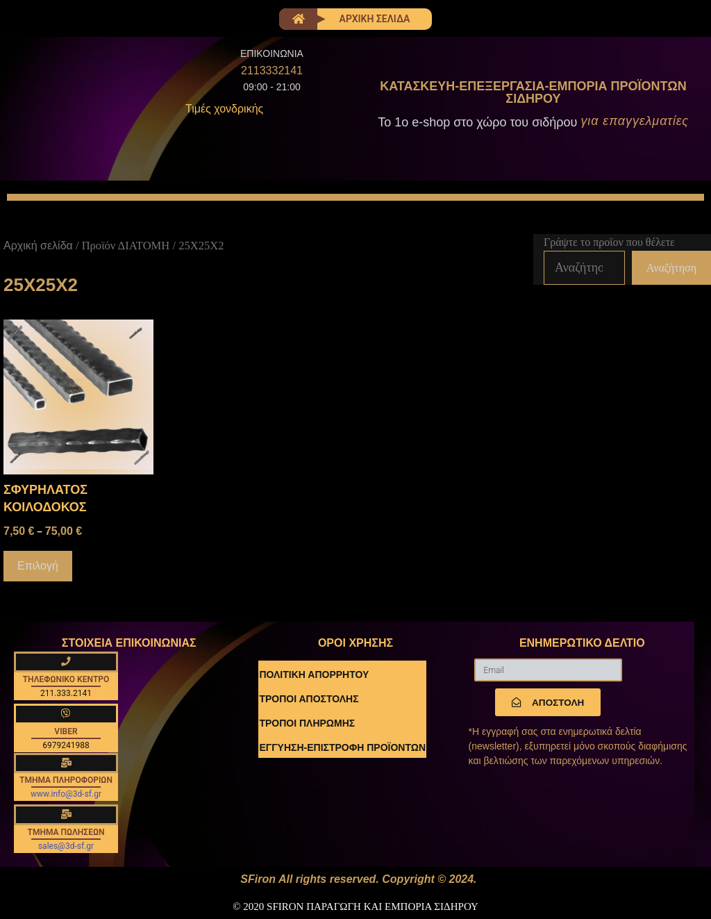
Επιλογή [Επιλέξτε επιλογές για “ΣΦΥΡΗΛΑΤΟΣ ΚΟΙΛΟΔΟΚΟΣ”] (37, 566)
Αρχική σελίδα (38, 245)
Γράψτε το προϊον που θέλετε (609, 242)
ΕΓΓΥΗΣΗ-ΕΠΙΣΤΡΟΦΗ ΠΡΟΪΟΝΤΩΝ (342, 747)
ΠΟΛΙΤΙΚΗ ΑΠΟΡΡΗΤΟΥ (314, 674)
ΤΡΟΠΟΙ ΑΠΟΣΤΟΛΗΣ (308, 698)
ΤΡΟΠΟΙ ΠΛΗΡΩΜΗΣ (307, 723)
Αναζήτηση (671, 268)
